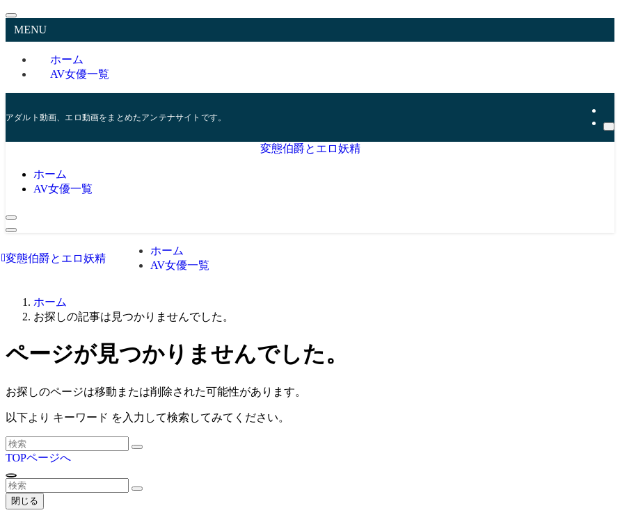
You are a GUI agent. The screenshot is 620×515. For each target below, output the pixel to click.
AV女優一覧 (79, 74)
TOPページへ (38, 458)
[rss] (607, 110)
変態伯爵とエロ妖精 (310, 148)
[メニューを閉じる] (11, 15)
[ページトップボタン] (11, 475)
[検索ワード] (67, 443)
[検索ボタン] (11, 217)
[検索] (608, 126)
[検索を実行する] (137, 447)
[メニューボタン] (11, 230)
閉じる (24, 501)
